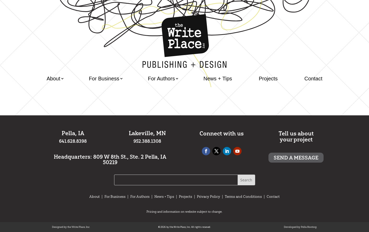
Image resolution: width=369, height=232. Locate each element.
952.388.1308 (147, 141)
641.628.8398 (73, 141)
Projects (268, 78)
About (53, 78)
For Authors (161, 78)
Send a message (296, 157)
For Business (104, 78)
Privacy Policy (208, 196)
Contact (313, 78)
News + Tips (217, 78)
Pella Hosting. (309, 227)
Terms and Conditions (243, 196)
